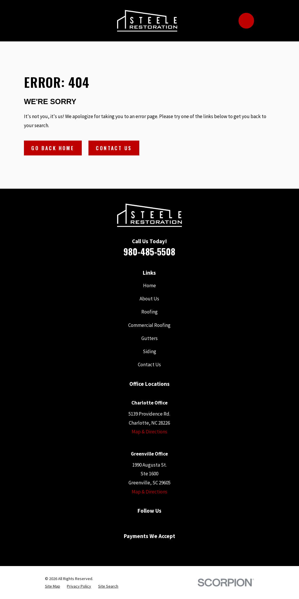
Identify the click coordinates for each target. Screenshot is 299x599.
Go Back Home (52, 148)
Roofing (149, 312)
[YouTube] (149, 522)
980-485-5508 (149, 251)
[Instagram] (176, 522)
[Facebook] (122, 522)
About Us (149, 298)
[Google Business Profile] (135, 522)
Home (149, 285)
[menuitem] (52, 586)
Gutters (149, 338)
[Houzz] (163, 522)
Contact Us (114, 148)
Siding (149, 351)
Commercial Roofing (149, 325)
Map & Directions (149, 431)
